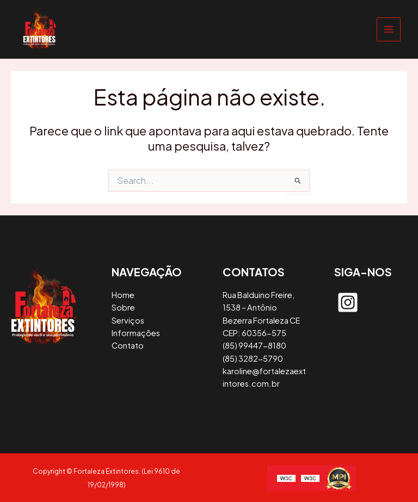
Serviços (128, 320)
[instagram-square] (347, 302)
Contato (128, 345)
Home (123, 295)
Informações (136, 333)
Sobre (123, 307)
